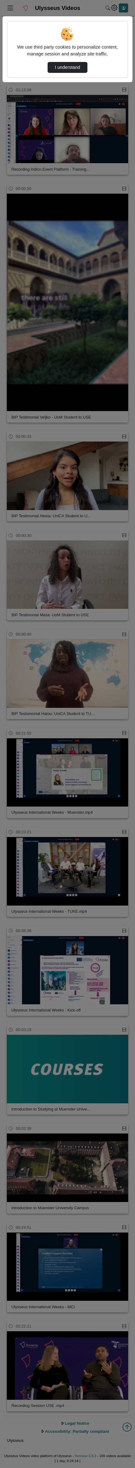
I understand (67, 67)
